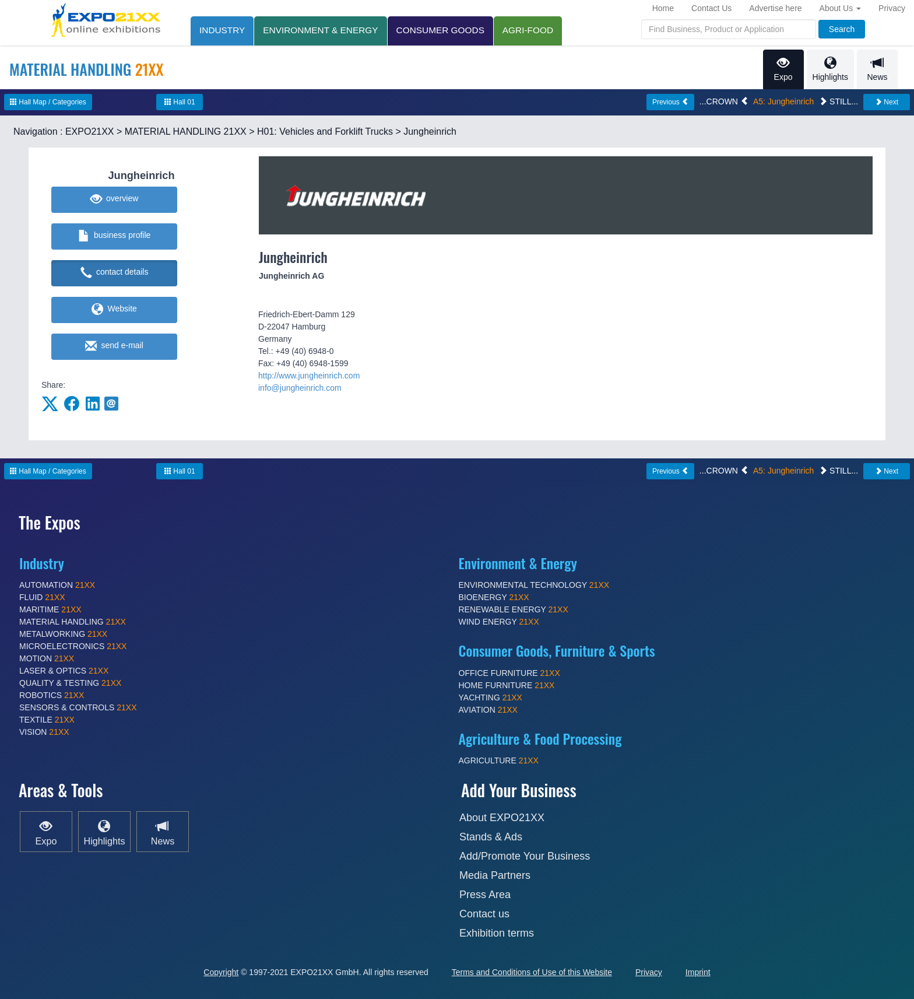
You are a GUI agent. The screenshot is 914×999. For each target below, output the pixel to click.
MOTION (46, 658)
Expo (783, 69)
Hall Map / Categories (48, 102)
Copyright (220, 972)
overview (114, 199)
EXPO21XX (89, 131)
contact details (114, 273)
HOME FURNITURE (507, 685)
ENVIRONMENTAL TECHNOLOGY (534, 585)
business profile (114, 236)
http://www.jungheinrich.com (309, 375)
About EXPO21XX (501, 817)
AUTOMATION (57, 585)
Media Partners (494, 875)
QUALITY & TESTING (70, 683)
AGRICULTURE (499, 760)
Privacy (891, 8)
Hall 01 (179, 102)
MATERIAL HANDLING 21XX (186, 131)
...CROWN (723, 101)
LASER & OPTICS (63, 670)
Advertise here (775, 8)
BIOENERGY (494, 597)
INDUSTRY (222, 30)
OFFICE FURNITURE (509, 673)
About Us (840, 8)
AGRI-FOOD (527, 30)
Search (842, 29)
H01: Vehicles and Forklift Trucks (325, 131)
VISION (44, 732)
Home (663, 8)
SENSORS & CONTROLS (78, 707)
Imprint (698, 972)
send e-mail (114, 346)
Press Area (485, 894)
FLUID (42, 597)
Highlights (830, 69)
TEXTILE (47, 719)
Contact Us (711, 8)
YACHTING (490, 697)
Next (886, 102)
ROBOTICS (51, 695)
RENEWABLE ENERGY (513, 609)
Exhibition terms (496, 933)
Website (114, 310)
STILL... (838, 101)
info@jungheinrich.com (300, 387)
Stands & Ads (490, 837)
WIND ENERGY (499, 621)
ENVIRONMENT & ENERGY (320, 30)
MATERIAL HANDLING (72, 621)
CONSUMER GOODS (440, 30)
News (877, 69)
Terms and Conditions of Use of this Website (532, 972)
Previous (670, 102)
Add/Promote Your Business (524, 856)
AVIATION (488, 709)
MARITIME (50, 609)
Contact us (484, 914)
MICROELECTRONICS (72, 646)
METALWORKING (63, 634)
